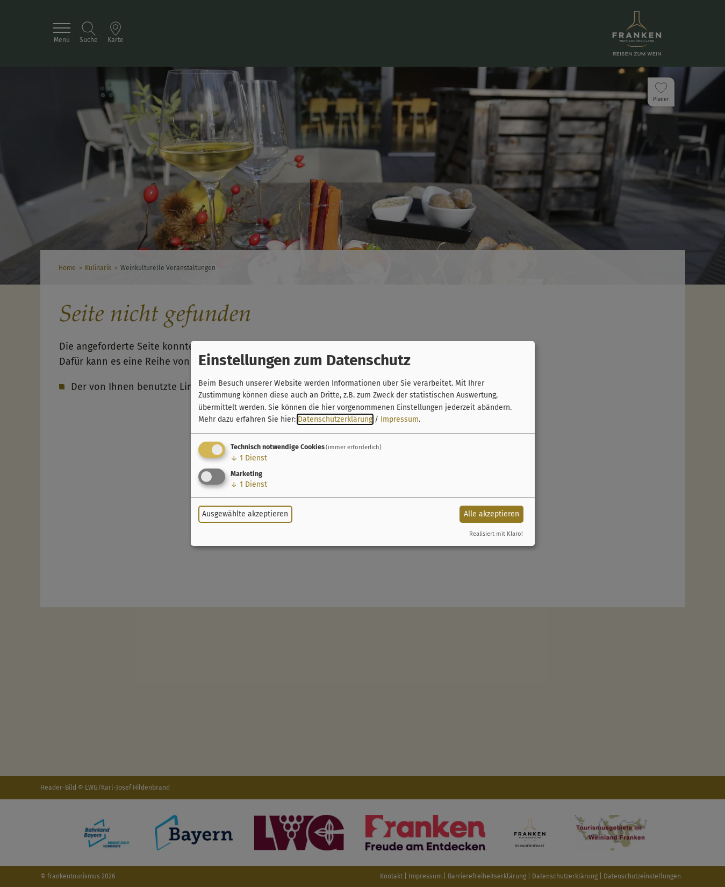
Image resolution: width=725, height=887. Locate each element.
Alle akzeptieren (491, 514)
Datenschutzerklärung (335, 419)
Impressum (400, 419)
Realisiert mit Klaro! (496, 533)
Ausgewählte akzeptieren (245, 514)
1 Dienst (249, 458)
